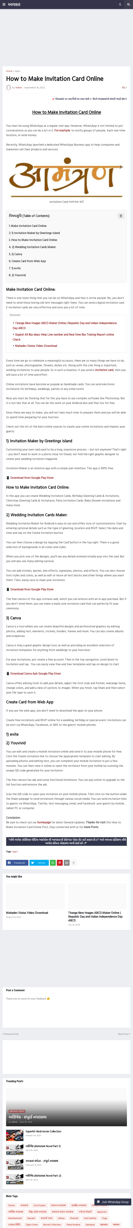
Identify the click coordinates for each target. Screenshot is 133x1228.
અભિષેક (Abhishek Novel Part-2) (43, 1175)
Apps (17, 71)
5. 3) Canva (15, 254)
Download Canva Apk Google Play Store (35, 673)
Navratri (31, 1218)
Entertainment (15, 1218)
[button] (4, 4)
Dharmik (74, 1218)
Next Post (123, 1034)
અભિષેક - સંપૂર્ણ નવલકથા (28, 1117)
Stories (11, 1205)
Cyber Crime (32, 1224)
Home (9, 71)
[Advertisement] (66, 37)
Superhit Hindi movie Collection (43, 1131)
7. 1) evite (15, 268)
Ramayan (90, 1224)
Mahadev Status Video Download (36, 346)
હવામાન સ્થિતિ (14, 1224)
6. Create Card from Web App (27, 261)
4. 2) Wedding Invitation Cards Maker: (32, 247)
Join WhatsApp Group (113, 1202)
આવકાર (14, 4)
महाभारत (104, 1224)
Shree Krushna (73, 1224)
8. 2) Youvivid (17, 275)
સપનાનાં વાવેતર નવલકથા (62, 1211)
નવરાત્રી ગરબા (46, 1218)
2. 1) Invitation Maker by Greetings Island (34, 233)
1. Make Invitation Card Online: (28, 226)
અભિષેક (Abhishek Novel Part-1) (43, 1146)
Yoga (104, 1218)
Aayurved (102, 1211)
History (61, 1218)
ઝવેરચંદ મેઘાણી (85, 1211)
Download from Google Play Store (32, 477)
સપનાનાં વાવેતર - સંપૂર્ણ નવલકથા (42, 1161)
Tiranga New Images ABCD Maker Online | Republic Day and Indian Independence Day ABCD (95, 916)
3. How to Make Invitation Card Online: (33, 240)
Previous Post (11, 1034)
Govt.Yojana (40, 1205)
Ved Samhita (90, 1218)
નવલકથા (24, 1205)
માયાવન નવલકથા (58, 1205)
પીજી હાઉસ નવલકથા (37, 1211)
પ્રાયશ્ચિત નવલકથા (78, 1205)
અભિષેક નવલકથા (15, 1211)
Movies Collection (52, 1224)
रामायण (116, 1224)
